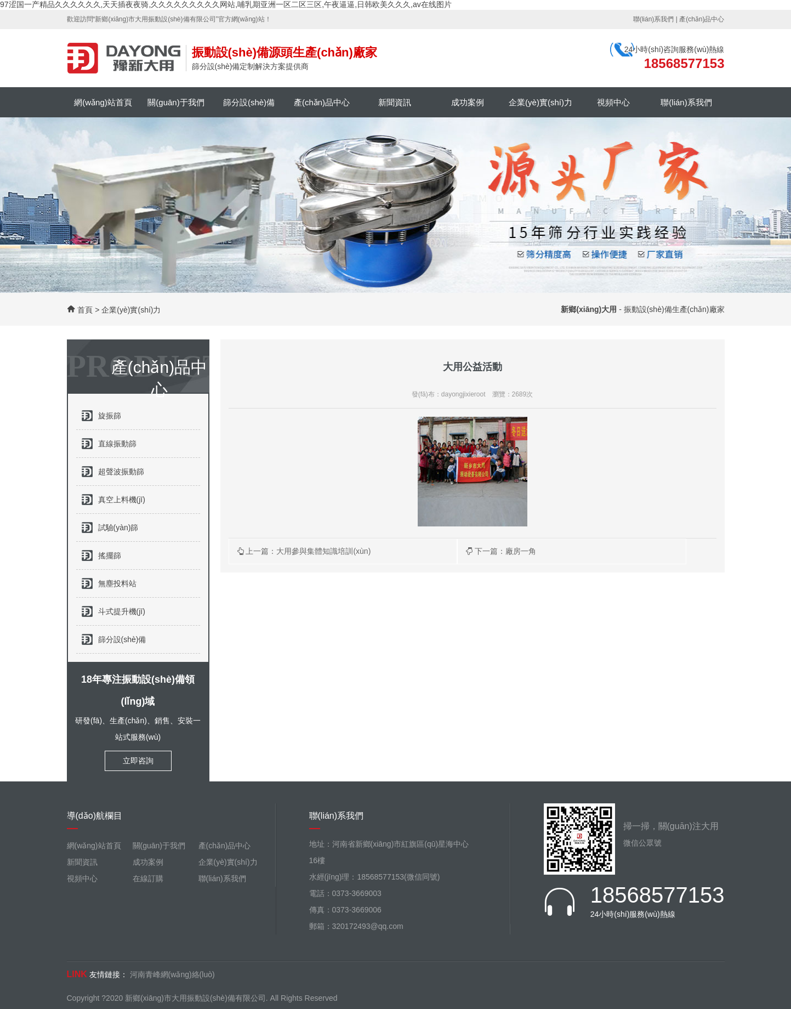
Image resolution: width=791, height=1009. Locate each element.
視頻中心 (613, 102)
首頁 (85, 309)
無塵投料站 (117, 583)
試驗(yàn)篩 (118, 527)
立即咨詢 (138, 760)
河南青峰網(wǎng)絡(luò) (172, 974)
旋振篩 (109, 415)
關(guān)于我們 (175, 102)
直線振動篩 (117, 443)
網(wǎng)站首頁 (103, 102)
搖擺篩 (109, 555)
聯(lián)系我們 (653, 19)
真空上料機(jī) (121, 499)
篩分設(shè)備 (249, 102)
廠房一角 (520, 551)
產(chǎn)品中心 (701, 19)
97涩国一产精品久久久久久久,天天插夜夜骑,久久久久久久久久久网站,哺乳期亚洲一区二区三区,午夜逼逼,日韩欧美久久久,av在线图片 (226, 4)
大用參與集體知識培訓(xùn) (323, 551)
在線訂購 (148, 878)
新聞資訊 (394, 102)
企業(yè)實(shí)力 (540, 102)
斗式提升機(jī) (121, 611)
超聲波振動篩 (121, 471)
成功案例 (467, 102)
